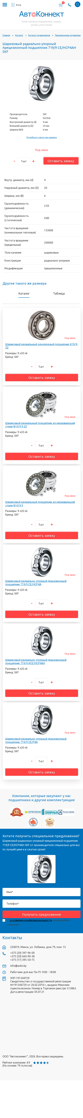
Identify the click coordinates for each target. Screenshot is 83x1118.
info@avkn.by (18, 965)
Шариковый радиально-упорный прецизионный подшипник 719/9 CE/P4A (35, 740)
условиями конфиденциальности (31, 920)
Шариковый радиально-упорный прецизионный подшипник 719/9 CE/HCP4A (35, 582)
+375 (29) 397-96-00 (22, 952)
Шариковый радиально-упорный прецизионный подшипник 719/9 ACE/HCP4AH (35, 661)
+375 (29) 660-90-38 (22, 956)
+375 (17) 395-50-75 (22, 959)
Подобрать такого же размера (41, 137)
